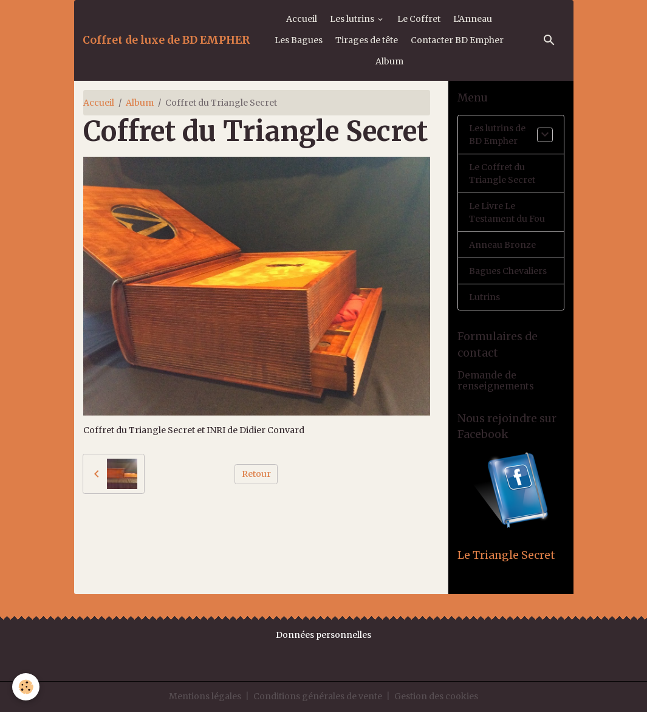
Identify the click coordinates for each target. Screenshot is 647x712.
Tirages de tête (366, 40)
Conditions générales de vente (317, 696)
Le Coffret (418, 18)
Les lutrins (353, 18)
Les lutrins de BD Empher (497, 134)
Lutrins (484, 297)
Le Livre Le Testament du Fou (507, 212)
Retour (256, 473)
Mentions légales (205, 696)
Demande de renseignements (495, 380)
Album (389, 61)
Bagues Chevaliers (508, 270)
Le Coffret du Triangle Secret (502, 173)
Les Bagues (299, 40)
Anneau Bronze (502, 244)
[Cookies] (25, 686)
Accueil (301, 18)
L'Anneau (472, 18)
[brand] (166, 40)
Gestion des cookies (436, 696)
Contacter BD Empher (457, 40)
